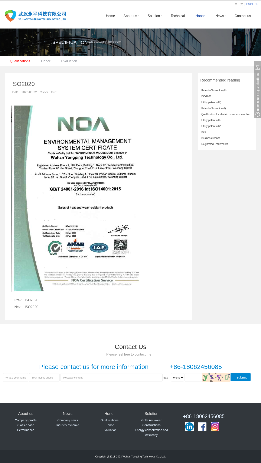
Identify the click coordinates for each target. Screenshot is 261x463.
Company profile (26, 420)
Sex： (166, 377)
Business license (210, 138)
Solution (155, 15)
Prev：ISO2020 (26, 299)
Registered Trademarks (214, 144)
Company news (67, 420)
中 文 (239, 4)
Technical (179, 15)
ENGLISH (252, 4)
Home (110, 15)
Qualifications (20, 61)
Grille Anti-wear (151, 420)
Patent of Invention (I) (213, 108)
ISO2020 (206, 96)
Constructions (151, 425)
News (220, 15)
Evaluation (71, 61)
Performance (25, 430)
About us (131, 15)
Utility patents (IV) (211, 126)
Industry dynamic (67, 425)
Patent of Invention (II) (213, 90)
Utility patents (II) (211, 120)
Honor (201, 15)
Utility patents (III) (211, 102)
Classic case (25, 425)
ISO (203, 132)
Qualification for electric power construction (225, 114)
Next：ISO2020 (26, 306)
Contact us (243, 15)
